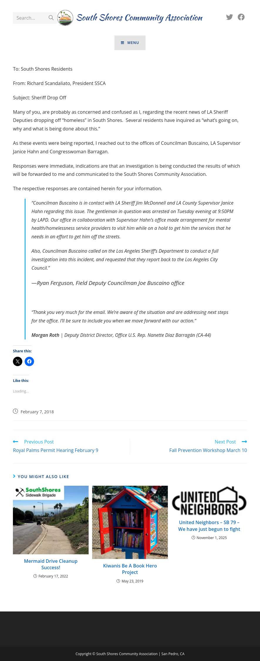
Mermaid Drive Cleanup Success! (50, 564)
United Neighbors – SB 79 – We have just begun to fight (209, 525)
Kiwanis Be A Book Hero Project (130, 569)
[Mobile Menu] (130, 42)
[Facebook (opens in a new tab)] (241, 17)
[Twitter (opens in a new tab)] (229, 17)
